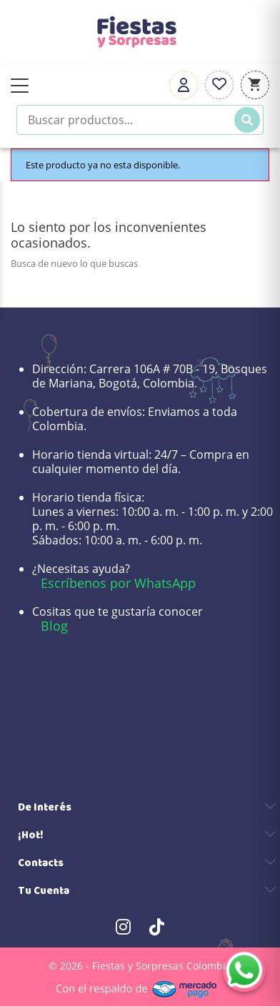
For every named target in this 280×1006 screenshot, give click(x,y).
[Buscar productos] (140, 120)
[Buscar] (247, 120)
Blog (54, 626)
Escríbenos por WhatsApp (118, 583)
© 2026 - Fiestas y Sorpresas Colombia (140, 965)
